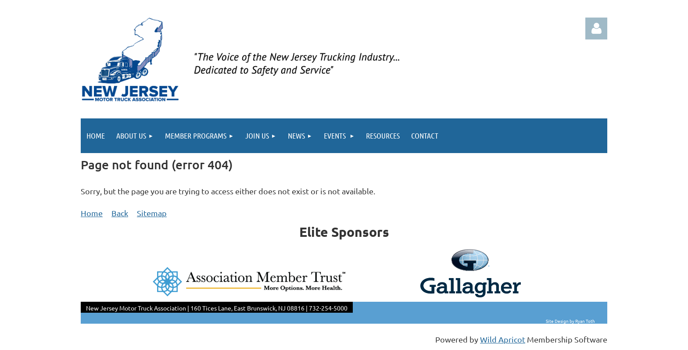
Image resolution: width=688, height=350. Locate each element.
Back (119, 213)
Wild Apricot (502, 339)
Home (92, 213)
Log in (596, 28)
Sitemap (152, 213)
